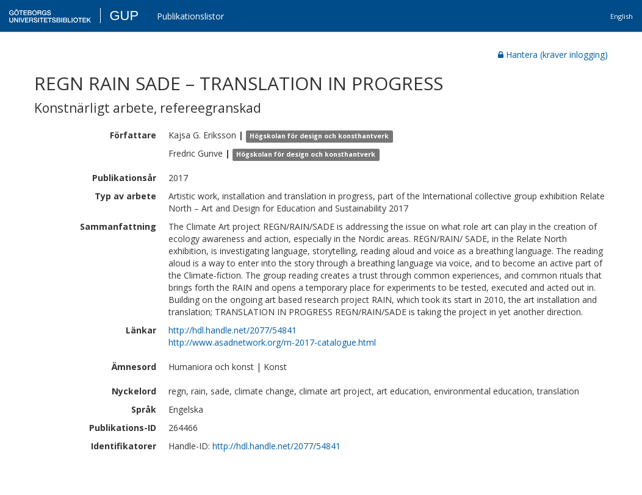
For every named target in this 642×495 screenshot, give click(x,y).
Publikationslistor (190, 16)
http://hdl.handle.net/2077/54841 (232, 330)
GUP (124, 15)
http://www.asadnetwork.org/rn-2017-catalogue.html (272, 342)
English (621, 16)
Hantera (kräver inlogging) (553, 54)
